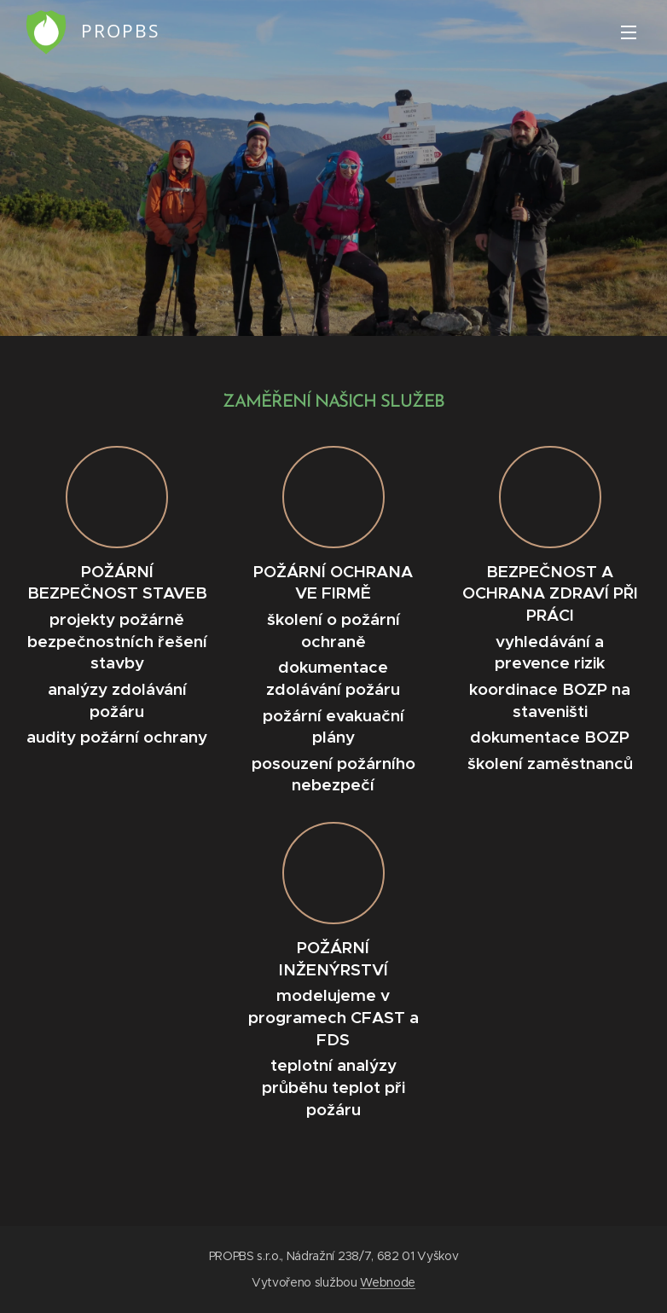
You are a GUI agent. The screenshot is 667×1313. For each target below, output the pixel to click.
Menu (628, 32)
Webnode (387, 1282)
